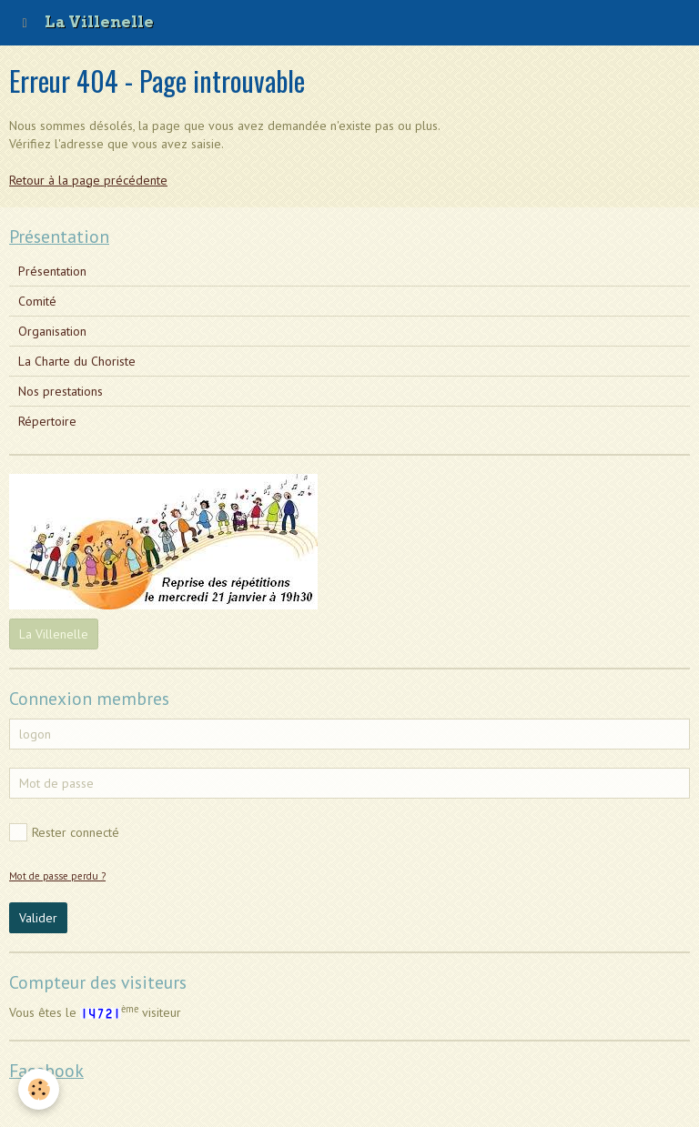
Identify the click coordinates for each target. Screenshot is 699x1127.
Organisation (52, 331)
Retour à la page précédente (88, 180)
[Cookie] (38, 1089)
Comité (37, 301)
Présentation (52, 271)
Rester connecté (64, 832)
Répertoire (47, 421)
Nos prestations (60, 391)
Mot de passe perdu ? (57, 876)
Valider (38, 918)
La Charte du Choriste (77, 361)
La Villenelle (53, 634)
